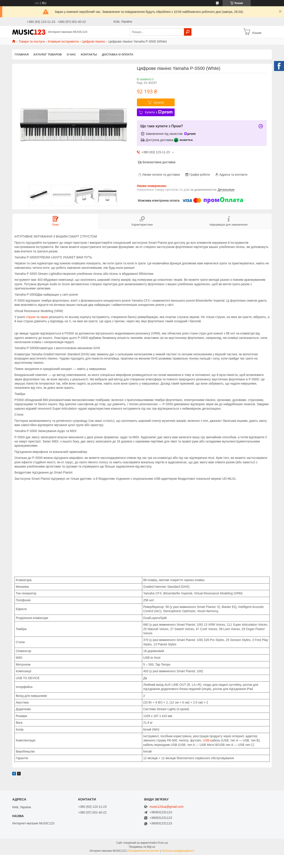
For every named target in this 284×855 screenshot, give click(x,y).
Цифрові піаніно (93, 41)
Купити (159, 102)
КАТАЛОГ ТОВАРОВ (48, 54)
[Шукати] (187, 32)
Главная (22, 54)
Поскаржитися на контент (143, 850)
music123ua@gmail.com (167, 806)
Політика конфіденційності (178, 850)
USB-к (207, 740)
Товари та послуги (31, 41)
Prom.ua (163, 842)
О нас (71, 54)
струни (31, 317)
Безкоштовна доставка (159, 162)
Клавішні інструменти (63, 41)
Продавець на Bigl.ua (142, 846)
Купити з (159, 112)
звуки (44, 317)
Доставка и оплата (117, 54)
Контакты (89, 54)
